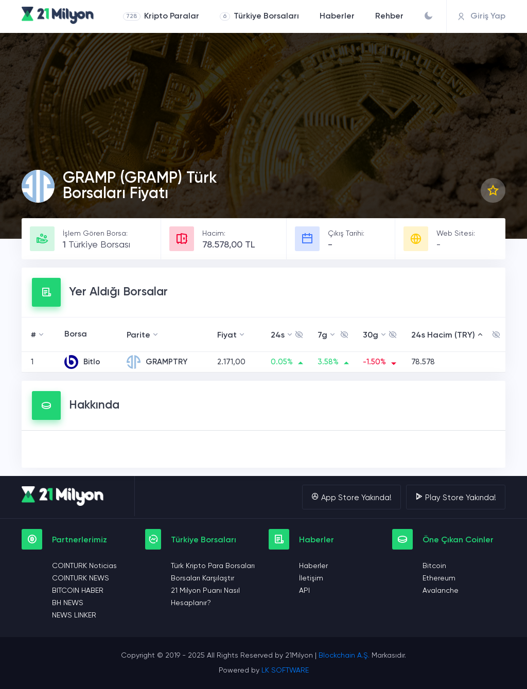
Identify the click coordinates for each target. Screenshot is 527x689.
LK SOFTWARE (285, 670)
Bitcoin (434, 566)
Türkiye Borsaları (259, 16)
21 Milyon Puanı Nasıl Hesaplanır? (205, 597)
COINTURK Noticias (84, 566)
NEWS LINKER (74, 615)
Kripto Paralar (161, 16)
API (304, 590)
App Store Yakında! (351, 497)
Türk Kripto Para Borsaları (213, 566)
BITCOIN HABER (77, 590)
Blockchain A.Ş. (344, 655)
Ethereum (439, 578)
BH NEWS (67, 603)
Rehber (389, 16)
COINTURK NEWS (80, 578)
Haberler (337, 16)
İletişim (311, 578)
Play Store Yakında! (455, 497)
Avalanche (441, 590)
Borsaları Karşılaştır (202, 578)
